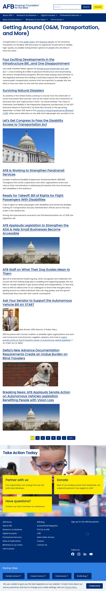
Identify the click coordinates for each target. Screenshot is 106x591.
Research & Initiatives (26, 15)
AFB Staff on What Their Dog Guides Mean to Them (36, 271)
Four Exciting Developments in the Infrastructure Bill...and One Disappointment (36, 61)
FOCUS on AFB (43, 529)
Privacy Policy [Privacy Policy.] (71, 587)
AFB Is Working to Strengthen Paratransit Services (33, 172)
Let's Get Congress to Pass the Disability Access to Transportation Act (33, 122)
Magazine (47, 526)
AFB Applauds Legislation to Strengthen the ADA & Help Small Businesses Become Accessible (36, 229)
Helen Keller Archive (45, 537)
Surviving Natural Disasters (23, 90)
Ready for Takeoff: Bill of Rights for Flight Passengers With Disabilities (33, 197)
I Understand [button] (94, 586)
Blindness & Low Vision (36, 19)
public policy (29, 42)
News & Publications (12, 19)
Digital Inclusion (48, 15)
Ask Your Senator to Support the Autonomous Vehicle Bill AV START (37, 302)
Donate (98, 7)
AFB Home (7, 522)
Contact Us (42, 545)
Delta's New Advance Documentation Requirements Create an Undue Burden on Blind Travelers (35, 354)
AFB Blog (40, 522)
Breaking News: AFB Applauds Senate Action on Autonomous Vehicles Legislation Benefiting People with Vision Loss (36, 396)
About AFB (7, 15)
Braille (83, 576)
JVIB (39, 533)
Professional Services (69, 15)
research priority (47, 42)
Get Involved (56, 19)
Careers (40, 541)
